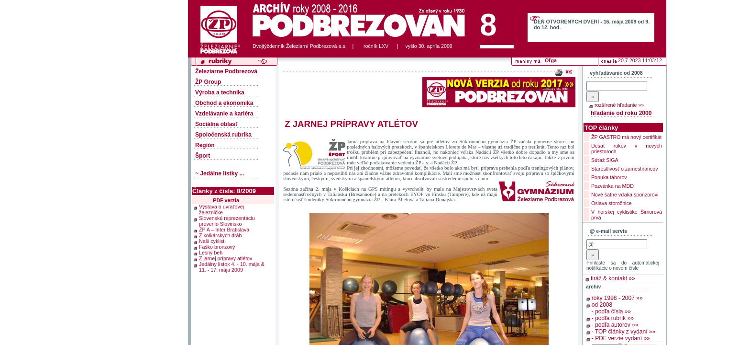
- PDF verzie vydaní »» (621, 338)
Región (205, 145)
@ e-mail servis (608, 231)
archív (593, 286)
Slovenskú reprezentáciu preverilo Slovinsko (227, 220)
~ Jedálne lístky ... (219, 173)
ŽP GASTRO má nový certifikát (626, 137)
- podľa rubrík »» (613, 318)
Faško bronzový (217, 246)
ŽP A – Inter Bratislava (224, 229)
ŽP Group (208, 82)
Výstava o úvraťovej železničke (221, 209)
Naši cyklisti (212, 240)
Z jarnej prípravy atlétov (225, 258)
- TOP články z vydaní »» (623, 331)
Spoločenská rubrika (223, 134)
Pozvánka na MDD (612, 186)
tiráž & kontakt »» (613, 278)
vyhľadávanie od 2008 (616, 73)
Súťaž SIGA (604, 160)
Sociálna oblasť (216, 124)
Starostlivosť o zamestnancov (624, 169)
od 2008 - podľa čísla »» (611, 308)
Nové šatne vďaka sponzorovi (624, 194)
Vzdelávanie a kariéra (224, 113)
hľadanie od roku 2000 (621, 113)
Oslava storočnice (611, 203)
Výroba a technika (219, 92)
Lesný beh (210, 252)
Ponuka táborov (609, 177)
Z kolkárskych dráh (220, 235)
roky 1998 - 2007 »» (617, 298)
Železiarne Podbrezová (226, 71)
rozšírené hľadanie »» (619, 105)
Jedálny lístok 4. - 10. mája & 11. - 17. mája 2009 (232, 266)
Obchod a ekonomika (224, 103)
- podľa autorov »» (615, 325)
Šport (202, 155)
